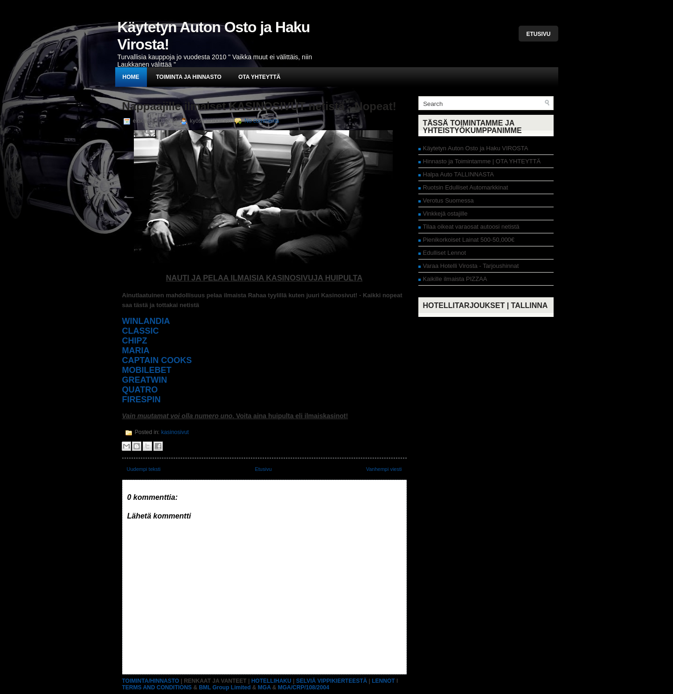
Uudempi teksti (144, 469)
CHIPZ (134, 340)
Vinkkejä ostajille (445, 213)
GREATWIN (144, 380)
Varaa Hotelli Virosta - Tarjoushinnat (471, 265)
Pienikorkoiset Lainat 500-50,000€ (469, 239)
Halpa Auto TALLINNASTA (458, 174)
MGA (264, 687)
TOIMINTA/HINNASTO (151, 681)
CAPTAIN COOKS (157, 360)
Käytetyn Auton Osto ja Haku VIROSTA (475, 148)
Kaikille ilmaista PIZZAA (455, 278)
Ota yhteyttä (259, 77)
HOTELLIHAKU (271, 681)
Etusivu (538, 34)
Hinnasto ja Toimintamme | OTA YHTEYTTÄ (482, 161)
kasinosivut (175, 432)
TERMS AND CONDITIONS (157, 687)
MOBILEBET (147, 370)
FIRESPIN (141, 399)
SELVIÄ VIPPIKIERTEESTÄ (331, 681)
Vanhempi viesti (384, 469)
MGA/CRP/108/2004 (303, 687)
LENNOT (383, 681)
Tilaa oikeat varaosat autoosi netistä (471, 226)
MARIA (136, 350)
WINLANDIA (146, 321)
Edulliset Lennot (444, 252)
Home (131, 77)
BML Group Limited (224, 687)
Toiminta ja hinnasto (189, 77)
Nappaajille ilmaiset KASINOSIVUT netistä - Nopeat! (259, 106)
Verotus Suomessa (448, 200)
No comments (261, 121)
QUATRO (140, 389)
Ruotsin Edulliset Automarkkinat (465, 187)
